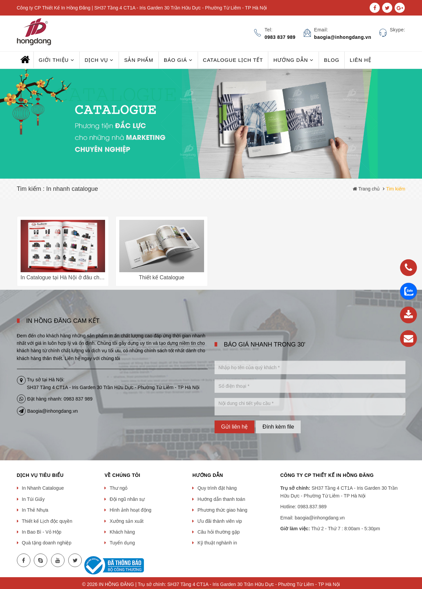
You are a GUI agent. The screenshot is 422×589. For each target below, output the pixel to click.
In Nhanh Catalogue (43, 488)
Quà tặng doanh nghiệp (47, 542)
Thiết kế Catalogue (161, 277)
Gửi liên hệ (234, 427)
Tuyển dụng (122, 542)
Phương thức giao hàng (222, 510)
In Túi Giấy (33, 499)
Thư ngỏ (118, 488)
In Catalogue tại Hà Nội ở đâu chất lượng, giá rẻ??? (83, 277)
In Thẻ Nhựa (35, 510)
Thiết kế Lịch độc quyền (47, 521)
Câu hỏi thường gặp (218, 532)
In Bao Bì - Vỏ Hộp (41, 532)
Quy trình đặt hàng (217, 488)
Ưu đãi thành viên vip (219, 521)
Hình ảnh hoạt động (130, 510)
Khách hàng (122, 532)
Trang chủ (366, 188)
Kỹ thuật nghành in (217, 542)
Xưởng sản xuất (126, 521)
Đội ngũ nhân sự (126, 499)
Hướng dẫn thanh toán (221, 499)
